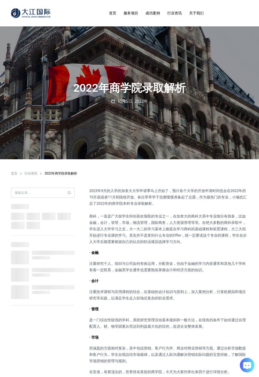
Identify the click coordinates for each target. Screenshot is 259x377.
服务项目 (131, 13)
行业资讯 (174, 13)
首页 (112, 13)
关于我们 (196, 13)
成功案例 (152, 13)
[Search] (69, 192)
